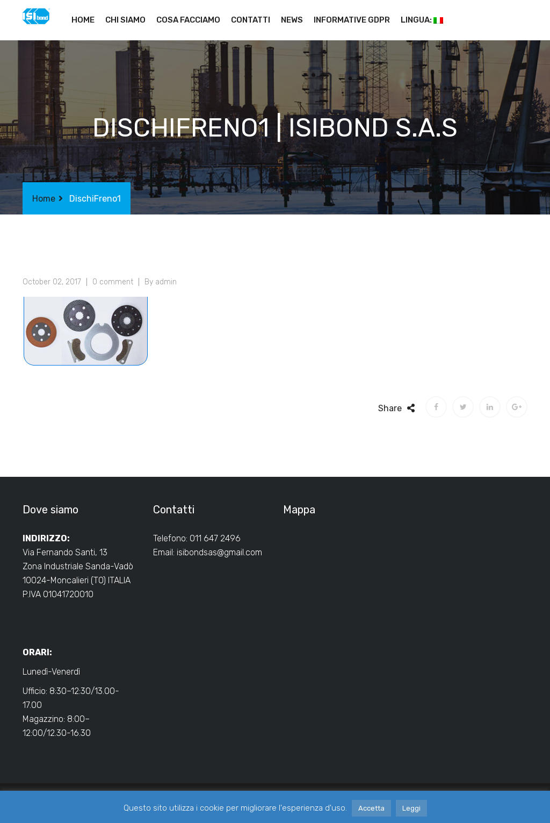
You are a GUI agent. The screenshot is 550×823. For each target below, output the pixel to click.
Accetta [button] (371, 808)
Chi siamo (125, 20)
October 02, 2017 (52, 282)
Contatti (250, 20)
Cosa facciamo (188, 20)
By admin (160, 282)
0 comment (112, 282)
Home (83, 20)
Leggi (411, 808)
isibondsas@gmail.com (219, 552)
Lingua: (422, 20)
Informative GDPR (352, 20)
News (292, 20)
